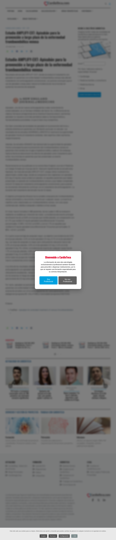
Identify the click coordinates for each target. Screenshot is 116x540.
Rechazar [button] (53, 536)
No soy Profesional (67, 280)
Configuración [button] (64, 536)
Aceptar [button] (43, 536)
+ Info (74, 536)
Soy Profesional (48, 280)
